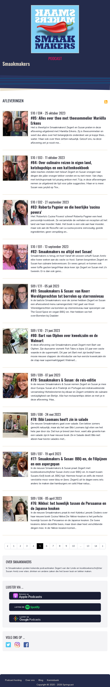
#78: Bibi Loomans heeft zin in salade (59, 419)
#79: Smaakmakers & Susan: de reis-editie (63, 380)
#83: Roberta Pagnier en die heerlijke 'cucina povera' (65, 209)
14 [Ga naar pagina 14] (95, 546)
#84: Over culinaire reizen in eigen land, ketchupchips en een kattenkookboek (61, 164)
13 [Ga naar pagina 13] (88, 546)
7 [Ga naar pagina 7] (53, 546)
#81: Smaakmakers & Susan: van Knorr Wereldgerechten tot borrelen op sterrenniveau (67, 293)
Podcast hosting (13, 680)
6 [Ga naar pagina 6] (46, 546)
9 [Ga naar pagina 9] (66, 546)
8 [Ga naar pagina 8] (59, 546)
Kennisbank (53, 680)
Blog (41, 680)
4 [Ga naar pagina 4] (33, 546)
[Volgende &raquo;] (103, 546)
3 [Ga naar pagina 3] (27, 546)
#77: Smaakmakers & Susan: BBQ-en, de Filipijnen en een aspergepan (69, 461)
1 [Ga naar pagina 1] (13, 546)
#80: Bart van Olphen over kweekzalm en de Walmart (64, 337)
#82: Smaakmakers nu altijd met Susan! (61, 251)
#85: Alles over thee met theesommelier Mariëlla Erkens (68, 120)
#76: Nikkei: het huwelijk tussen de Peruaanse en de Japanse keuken (68, 505)
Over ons (30, 680)
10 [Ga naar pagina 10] (73, 546)
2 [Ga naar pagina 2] (20, 546)
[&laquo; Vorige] (7, 546)
